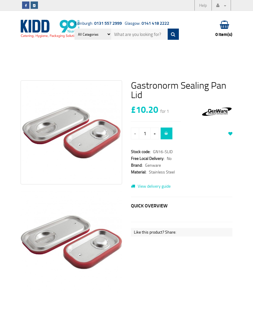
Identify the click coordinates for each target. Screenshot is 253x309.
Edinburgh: (98, 23)
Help (203, 5)
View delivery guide (151, 186)
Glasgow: (147, 23)
